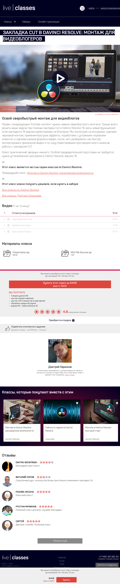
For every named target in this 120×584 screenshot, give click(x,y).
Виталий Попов (25, 477)
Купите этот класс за (60, 284)
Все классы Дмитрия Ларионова (21, 195)
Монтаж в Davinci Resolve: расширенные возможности (60, 172)
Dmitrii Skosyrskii (26, 462)
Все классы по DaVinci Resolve (20, 189)
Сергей (20, 521)
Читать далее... (70, 375)
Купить (66, 580)
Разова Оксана (25, 492)
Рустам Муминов (26, 506)
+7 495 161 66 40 (109, 556)
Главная (62, 557)
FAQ (62, 564)
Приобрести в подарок (60, 320)
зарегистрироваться (110, 8)
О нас (62, 560)
